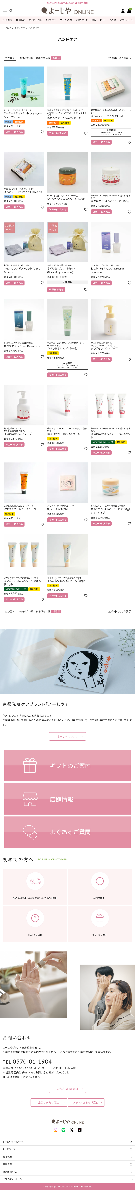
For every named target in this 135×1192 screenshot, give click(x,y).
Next (131, 20)
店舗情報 (7, 1164)
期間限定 (20, 20)
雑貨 (93, 20)
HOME (7, 28)
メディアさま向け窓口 (86, 1102)
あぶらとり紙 (35, 20)
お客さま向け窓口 (67, 1088)
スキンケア (51, 20)
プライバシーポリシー (13, 1179)
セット (102, 20)
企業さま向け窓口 (48, 1102)
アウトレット (125, 20)
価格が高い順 (43, 58)
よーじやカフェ (10, 1149)
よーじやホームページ (14, 1141)
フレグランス (66, 20)
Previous (3, 20)
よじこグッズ (82, 20)
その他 (112, 20)
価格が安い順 (26, 58)
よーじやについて (67, 736)
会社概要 (7, 1156)
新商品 (8, 20)
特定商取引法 (10, 1171)
